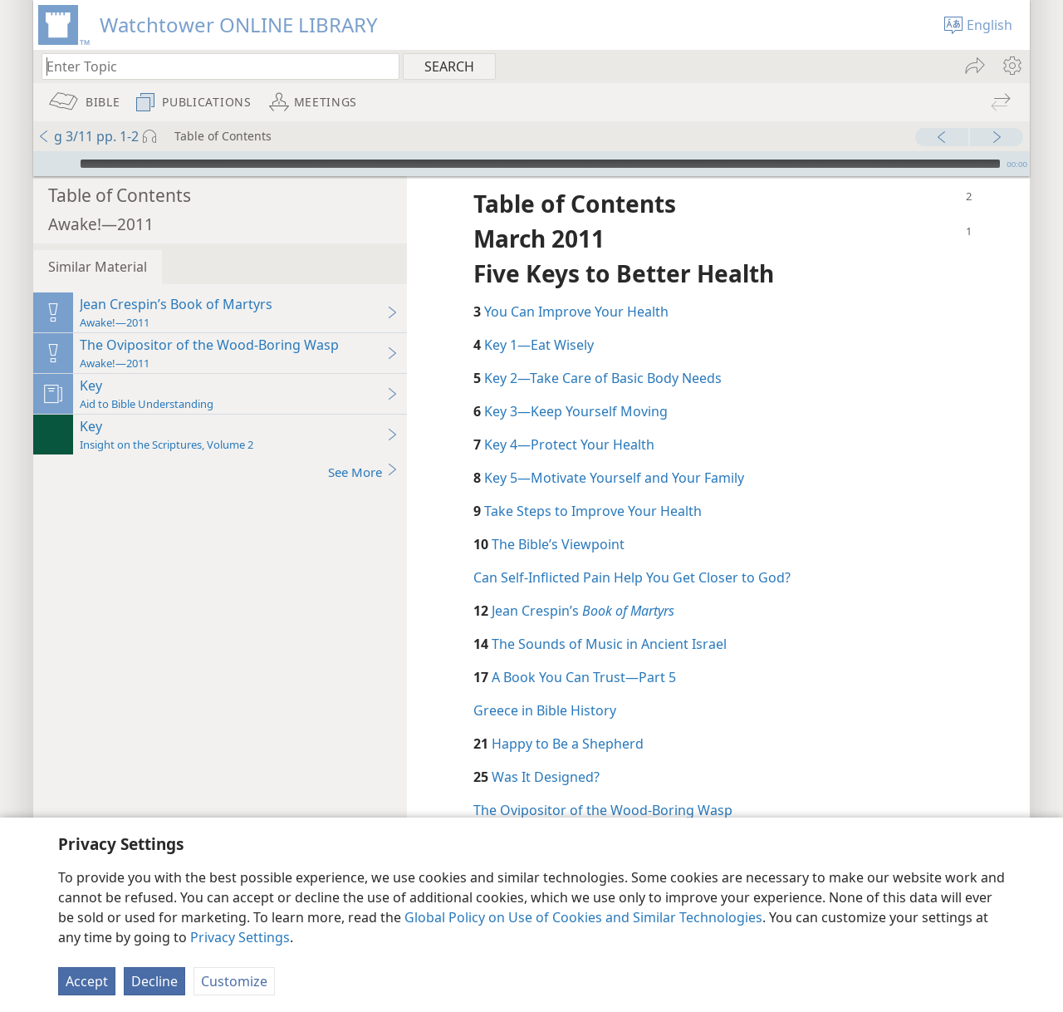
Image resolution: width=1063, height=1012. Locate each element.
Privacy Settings (240, 937)
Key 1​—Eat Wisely (539, 320)
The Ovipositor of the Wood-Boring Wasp (602, 785)
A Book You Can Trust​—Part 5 (584, 652)
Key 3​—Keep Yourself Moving (576, 386)
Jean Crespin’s (583, 586)
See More (363, 446)
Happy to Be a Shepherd (568, 719)
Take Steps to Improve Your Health (593, 486)
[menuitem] (1011, 65)
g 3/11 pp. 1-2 (88, 136)
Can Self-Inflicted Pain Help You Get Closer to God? (632, 552)
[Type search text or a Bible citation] (213, 66)
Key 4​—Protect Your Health (569, 419)
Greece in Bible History (544, 685)
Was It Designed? (546, 752)
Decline (154, 981)
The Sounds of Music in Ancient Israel (609, 619)
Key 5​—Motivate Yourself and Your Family (614, 453)
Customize (234, 981)
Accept (87, 981)
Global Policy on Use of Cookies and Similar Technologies (583, 917)
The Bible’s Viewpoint (558, 519)
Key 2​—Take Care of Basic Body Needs (603, 353)
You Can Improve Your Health (576, 287)
